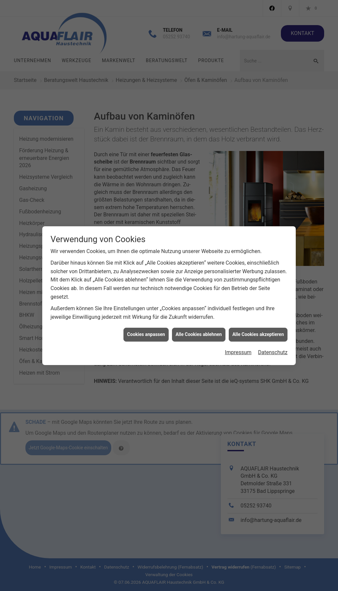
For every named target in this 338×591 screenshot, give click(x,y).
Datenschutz (272, 345)
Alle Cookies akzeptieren (258, 327)
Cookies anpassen (146, 327)
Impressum (238, 345)
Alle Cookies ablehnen (199, 327)
